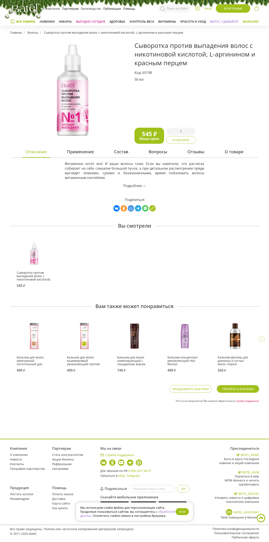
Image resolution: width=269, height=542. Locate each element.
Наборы (65, 21)
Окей (182, 511)
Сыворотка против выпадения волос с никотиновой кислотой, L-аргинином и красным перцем (113, 32)
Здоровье (117, 21)
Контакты (17, 464)
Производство (91, 9)
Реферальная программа (62, 466)
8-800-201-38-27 (139, 471)
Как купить (60, 508)
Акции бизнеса (63, 459)
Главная (16, 32)
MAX (121, 476)
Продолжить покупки (190, 389)
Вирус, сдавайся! (224, 21)
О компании (51, 9)
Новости (16, 459)
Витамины (167, 21)
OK (183, 489)
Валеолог (251, 21)
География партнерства (27, 469)
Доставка (58, 499)
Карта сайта (61, 503)
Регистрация (233, 8)
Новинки (47, 21)
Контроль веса (142, 21)
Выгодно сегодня (90, 21)
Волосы (32, 32)
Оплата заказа (62, 494)
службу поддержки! (247, 401)
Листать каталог (22, 494)
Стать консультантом (67, 455)
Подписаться (113, 488)
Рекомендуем (19, 499)
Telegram (133, 476)
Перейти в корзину (238, 389)
